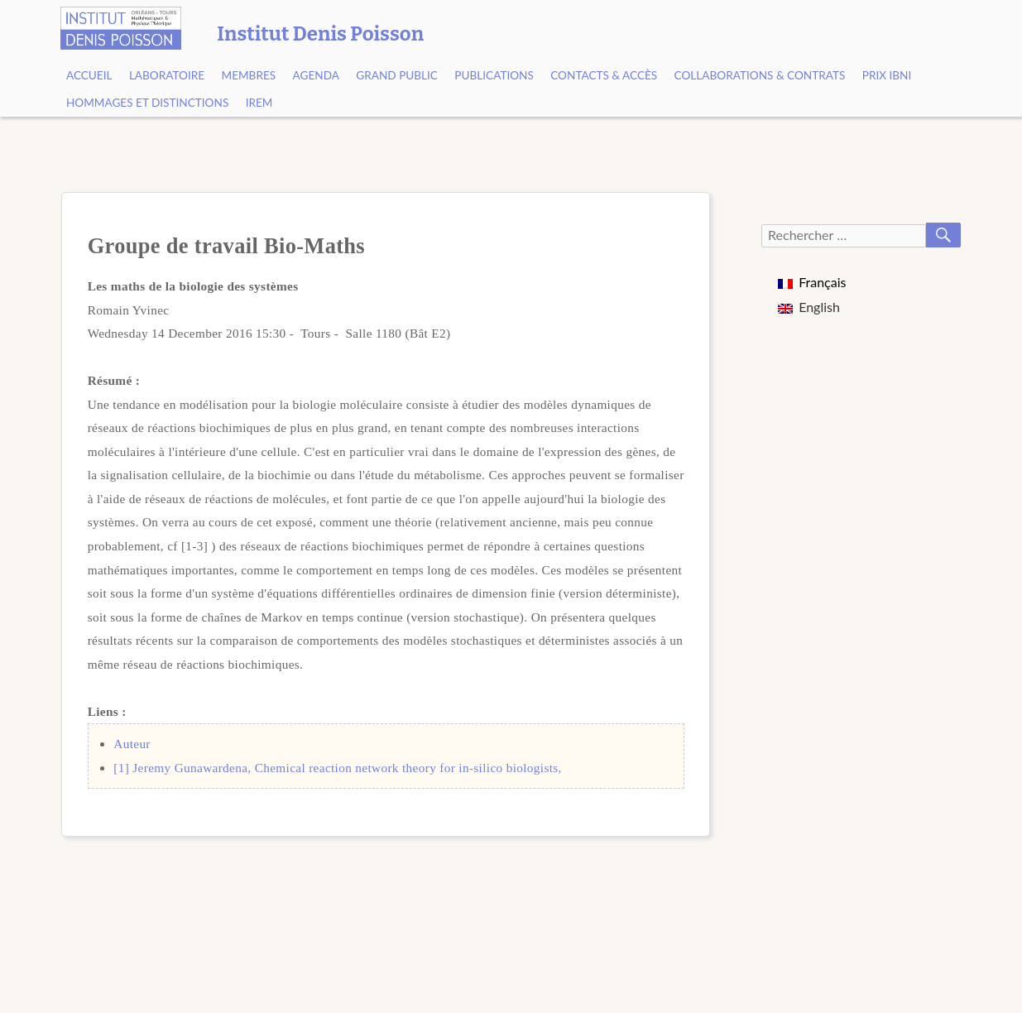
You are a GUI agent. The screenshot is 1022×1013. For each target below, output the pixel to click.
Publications (494, 75)
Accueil (89, 75)
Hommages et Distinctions (147, 102)
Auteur (132, 744)
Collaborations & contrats (760, 75)
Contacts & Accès (603, 75)
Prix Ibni (887, 75)
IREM (259, 102)
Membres (249, 75)
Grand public (397, 75)
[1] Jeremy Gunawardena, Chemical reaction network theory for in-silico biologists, (337, 768)
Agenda (316, 75)
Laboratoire (166, 75)
